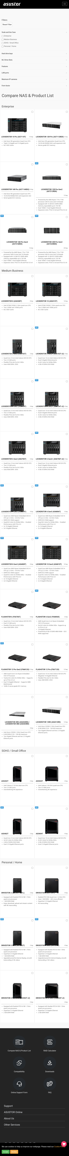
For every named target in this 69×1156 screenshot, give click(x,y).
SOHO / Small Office (10, 43)
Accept (5, 1152)
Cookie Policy (59, 1147)
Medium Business (9, 39)
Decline (14, 1152)
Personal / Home (9, 46)
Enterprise (6, 36)
